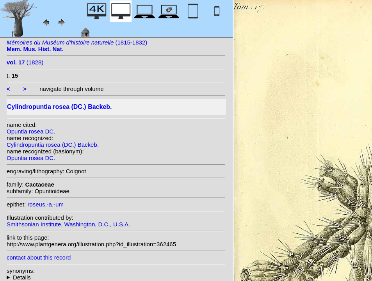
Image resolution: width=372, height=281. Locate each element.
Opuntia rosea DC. (31, 131)
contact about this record (39, 257)
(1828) (25, 62)
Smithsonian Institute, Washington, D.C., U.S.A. (68, 224)
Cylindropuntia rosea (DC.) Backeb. (53, 144)
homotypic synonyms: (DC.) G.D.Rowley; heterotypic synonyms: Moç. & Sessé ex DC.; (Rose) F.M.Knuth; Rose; (116, 277)
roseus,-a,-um (45, 204)
